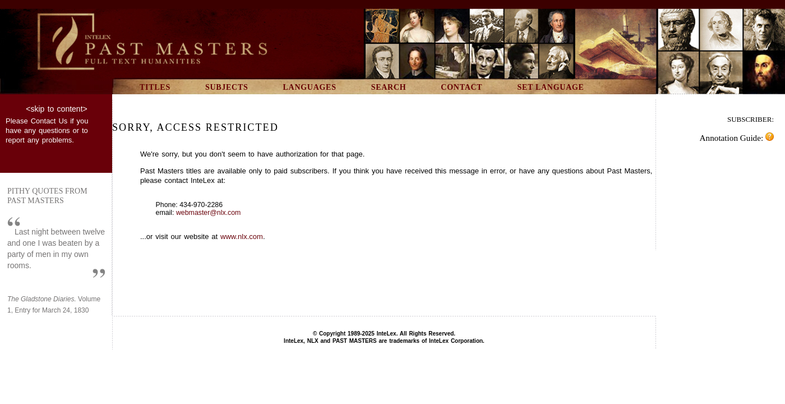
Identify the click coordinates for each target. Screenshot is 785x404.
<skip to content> (56, 108)
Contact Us (49, 121)
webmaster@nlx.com (208, 213)
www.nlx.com (241, 236)
